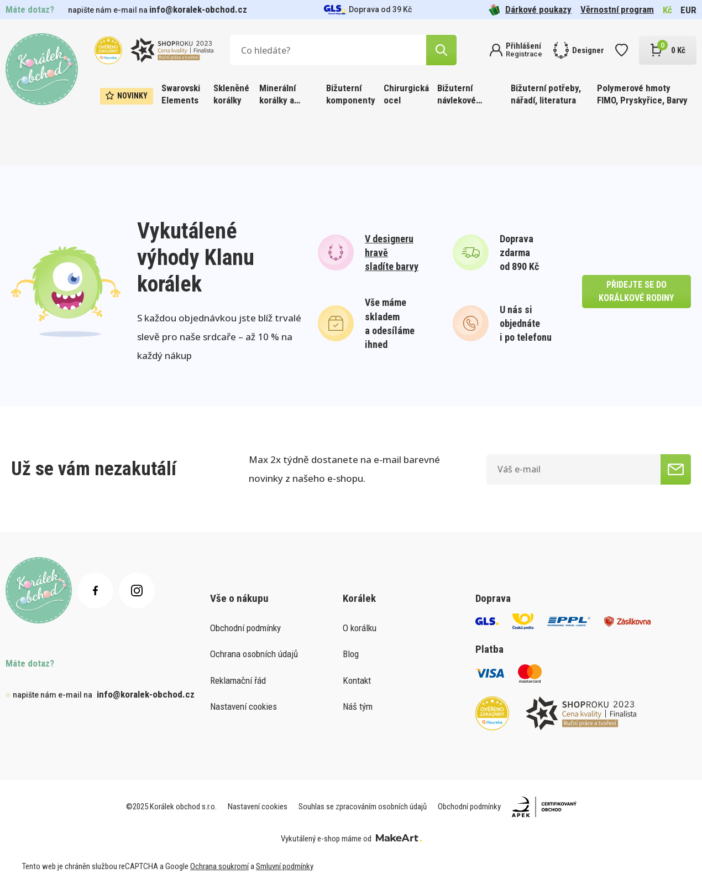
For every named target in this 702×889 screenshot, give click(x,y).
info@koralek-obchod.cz (198, 9)
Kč (667, 9)
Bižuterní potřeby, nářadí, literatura (546, 94)
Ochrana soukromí (219, 866)
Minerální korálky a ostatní (277, 94)
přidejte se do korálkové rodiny (636, 291)
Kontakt (357, 680)
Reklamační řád (238, 680)
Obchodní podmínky (245, 627)
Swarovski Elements (180, 94)
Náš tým (358, 706)
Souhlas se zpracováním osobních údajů (362, 807)
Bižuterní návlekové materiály (456, 94)
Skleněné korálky (231, 94)
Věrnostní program (617, 9)
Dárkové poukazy (530, 9)
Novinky (127, 95)
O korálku (359, 627)
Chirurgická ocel (406, 94)
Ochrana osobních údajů (254, 653)
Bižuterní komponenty (350, 94)
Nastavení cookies (243, 706)
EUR (688, 9)
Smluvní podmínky (284, 866)
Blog (351, 653)
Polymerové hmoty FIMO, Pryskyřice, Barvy (642, 94)
